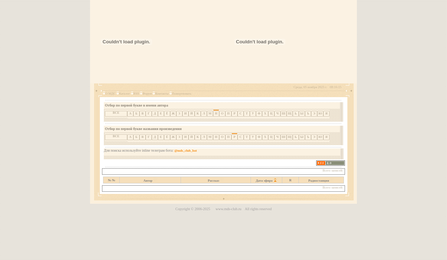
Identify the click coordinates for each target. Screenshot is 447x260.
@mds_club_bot (185, 150)
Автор (147, 180)
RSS (136, 93)
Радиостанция (318, 180)
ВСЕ (116, 112)
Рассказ (213, 180)
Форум (147, 93)
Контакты (161, 93)
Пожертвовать (181, 93)
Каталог (124, 93)
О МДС (110, 93)
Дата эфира (264, 180)
